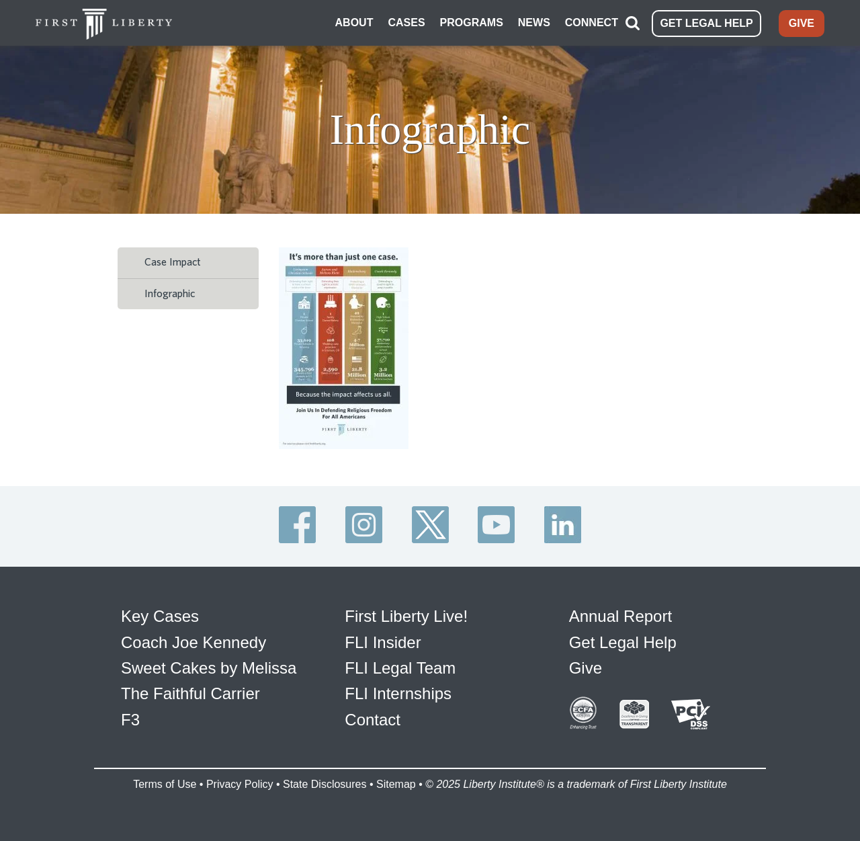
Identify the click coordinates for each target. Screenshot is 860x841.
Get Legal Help (623, 642)
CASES (406, 22)
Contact (372, 720)
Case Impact (172, 262)
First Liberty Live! (406, 616)
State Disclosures (325, 784)
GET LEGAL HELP (706, 23)
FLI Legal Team (400, 668)
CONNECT (591, 22)
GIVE (801, 23)
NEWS (534, 22)
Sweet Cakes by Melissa (208, 668)
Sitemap (396, 784)
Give (585, 668)
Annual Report (620, 616)
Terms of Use (164, 784)
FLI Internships (398, 693)
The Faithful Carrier (190, 693)
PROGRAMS (471, 22)
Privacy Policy (239, 784)
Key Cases (160, 616)
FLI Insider (383, 642)
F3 (130, 720)
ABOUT (354, 22)
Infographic (169, 293)
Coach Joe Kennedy (193, 642)
